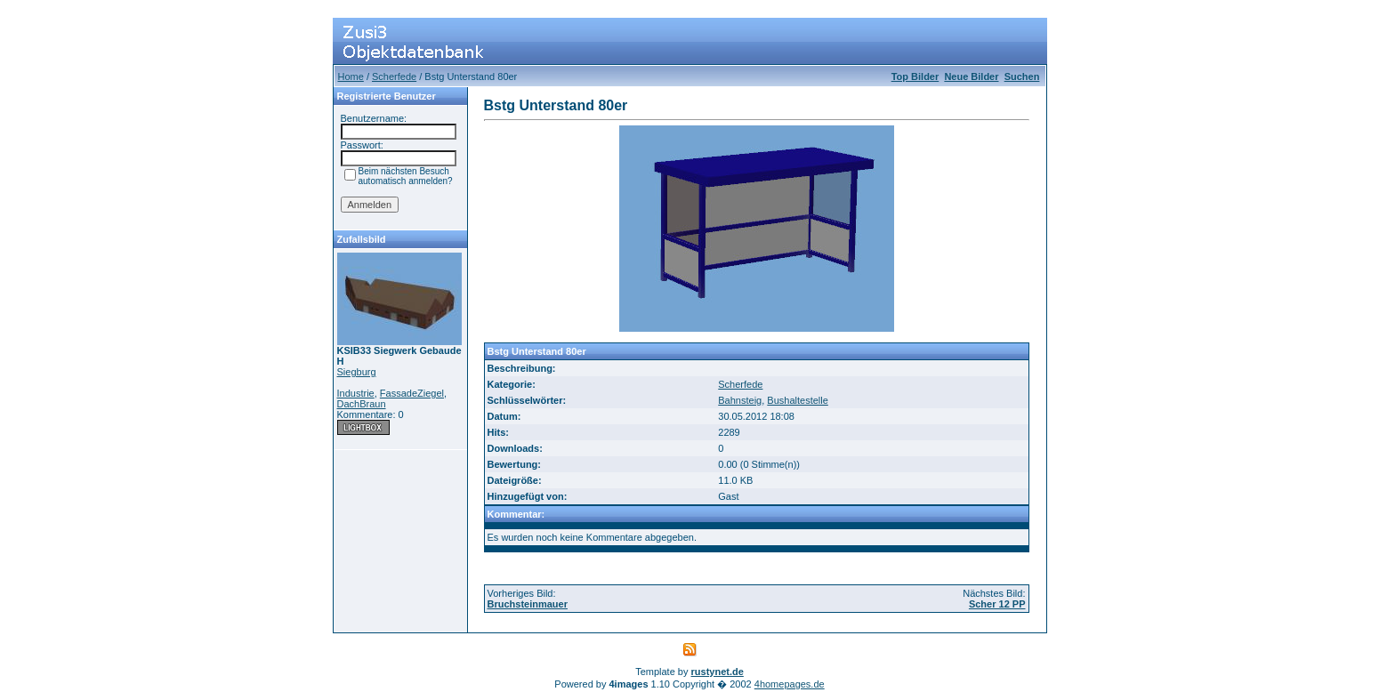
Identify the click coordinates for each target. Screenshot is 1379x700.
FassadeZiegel (412, 393)
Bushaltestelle (797, 400)
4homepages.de (789, 684)
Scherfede (394, 76)
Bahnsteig (740, 400)
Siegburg (356, 371)
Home (351, 76)
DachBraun (361, 403)
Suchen (1022, 76)
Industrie (356, 393)
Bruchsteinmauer (528, 604)
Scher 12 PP (997, 604)
